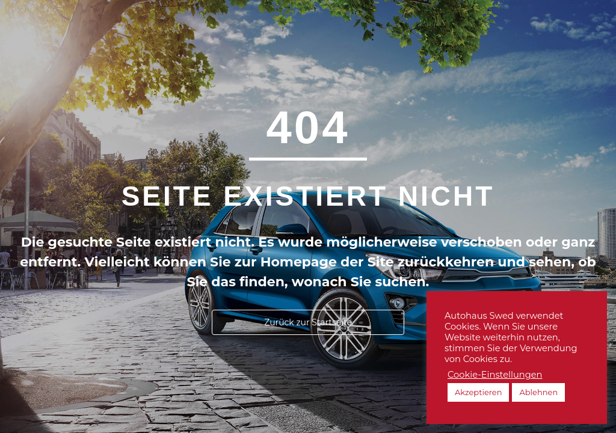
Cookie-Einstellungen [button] (495, 374)
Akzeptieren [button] (478, 392)
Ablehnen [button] (538, 392)
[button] (308, 322)
